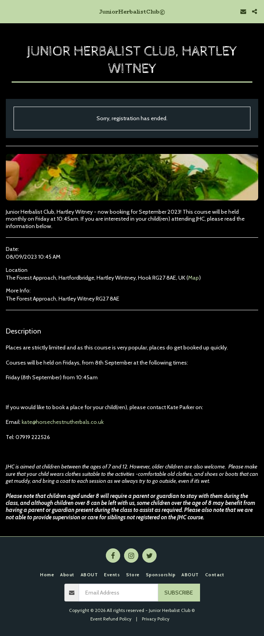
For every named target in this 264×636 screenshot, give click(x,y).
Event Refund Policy (110, 619)
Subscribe (178, 592)
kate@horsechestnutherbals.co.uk (63, 421)
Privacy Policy (155, 619)
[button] (8, 11)
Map (193, 277)
